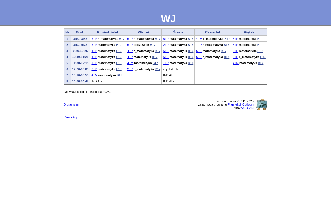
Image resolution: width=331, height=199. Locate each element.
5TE (166, 51)
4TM (199, 38)
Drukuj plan (71, 104)
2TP (166, 44)
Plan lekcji (70, 117)
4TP (94, 51)
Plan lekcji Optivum (241, 104)
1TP (199, 44)
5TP (94, 38)
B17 (122, 38)
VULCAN (247, 107)
